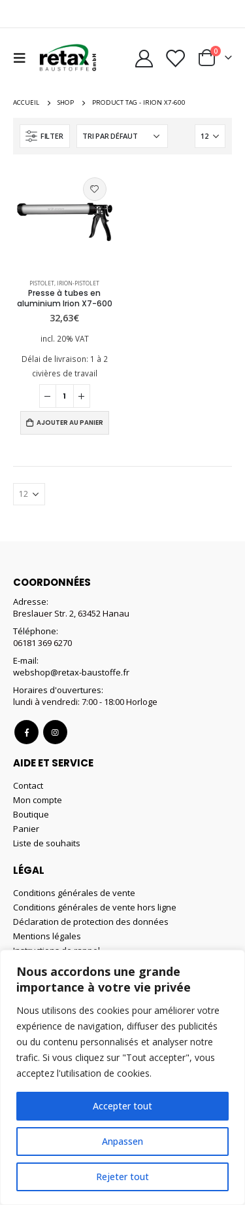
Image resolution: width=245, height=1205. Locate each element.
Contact (28, 785)
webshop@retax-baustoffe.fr (71, 672)
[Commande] (122, 136)
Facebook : (26, 732)
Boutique (31, 814)
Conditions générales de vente (74, 893)
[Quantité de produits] (65, 396)
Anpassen (122, 1141)
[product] (64, 219)
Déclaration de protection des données (91, 921)
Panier (26, 829)
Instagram (55, 732)
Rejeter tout (122, 1176)
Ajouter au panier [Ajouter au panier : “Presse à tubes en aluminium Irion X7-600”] (70, 422)
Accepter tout (122, 1106)
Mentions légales (47, 936)
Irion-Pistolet (78, 283)
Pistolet (41, 283)
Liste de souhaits (46, 843)
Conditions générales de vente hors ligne (94, 907)
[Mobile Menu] (23, 57)
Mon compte (37, 800)
